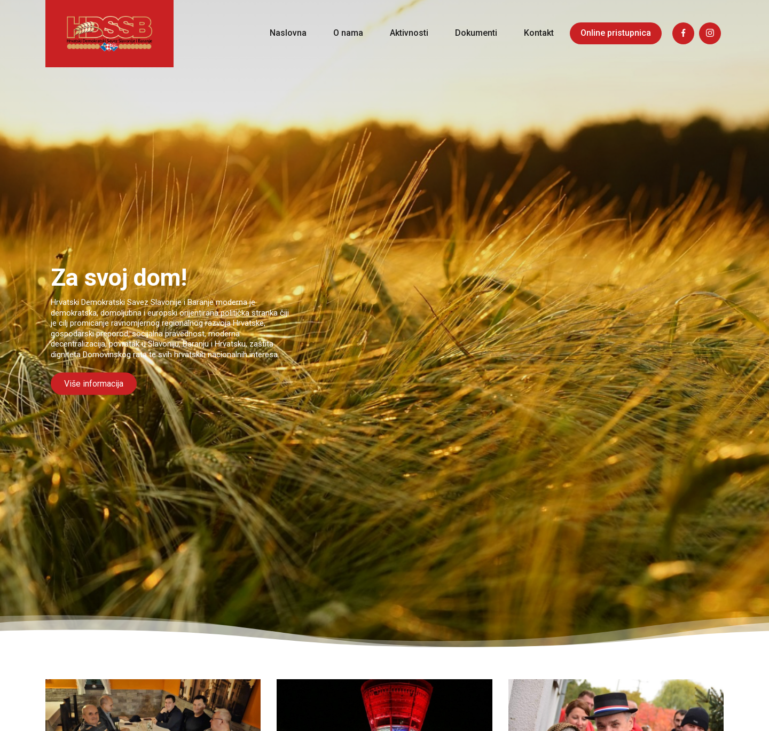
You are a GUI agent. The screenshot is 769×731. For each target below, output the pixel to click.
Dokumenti (476, 33)
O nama (348, 33)
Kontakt (539, 33)
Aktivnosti (409, 33)
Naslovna (288, 33)
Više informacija (93, 384)
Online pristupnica (615, 33)
